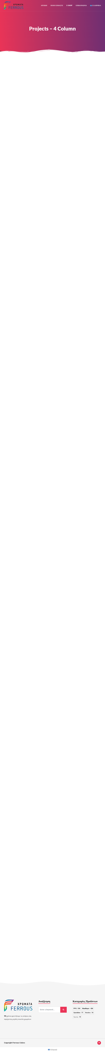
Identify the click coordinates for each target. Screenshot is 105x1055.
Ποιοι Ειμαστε (57, 5)
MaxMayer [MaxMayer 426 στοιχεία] (87, 1008)
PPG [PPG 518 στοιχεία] (77, 1008)
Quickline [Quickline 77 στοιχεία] (78, 1013)
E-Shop (69, 5)
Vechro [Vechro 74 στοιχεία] (89, 1013)
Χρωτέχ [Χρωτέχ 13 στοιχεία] (77, 1017)
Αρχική (44, 5)
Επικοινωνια (81, 5)
